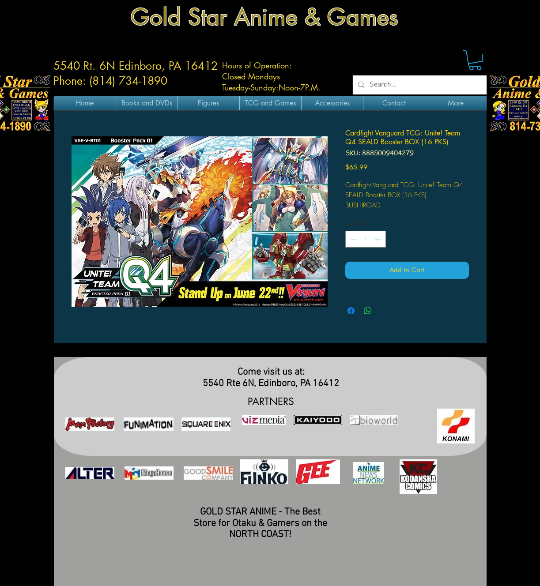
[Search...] (419, 84)
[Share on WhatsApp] (368, 310)
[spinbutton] (365, 239)
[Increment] (379, 239)
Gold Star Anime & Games (264, 17)
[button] (475, 60)
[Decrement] (353, 239)
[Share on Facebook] (351, 310)
